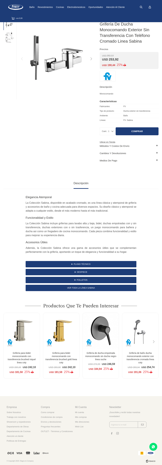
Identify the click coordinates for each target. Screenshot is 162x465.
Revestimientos (54, 7)
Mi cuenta (79, 412)
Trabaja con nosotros (16, 417)
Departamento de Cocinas (19, 431)
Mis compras (81, 417)
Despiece (82, 272)
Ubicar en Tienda (107, 142)
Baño (41, 7)
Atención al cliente (124, 7)
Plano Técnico (82, 264)
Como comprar (47, 412)
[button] (91, 59)
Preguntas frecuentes (50, 426)
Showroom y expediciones (19, 422)
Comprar (137, 131)
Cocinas (69, 7)
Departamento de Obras (18, 426)
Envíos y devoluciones (51, 422)
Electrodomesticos (85, 7)
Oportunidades (105, 7)
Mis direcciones (82, 422)
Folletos (82, 280)
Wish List (79, 426)
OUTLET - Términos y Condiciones (57, 431)
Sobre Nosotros (14, 412)
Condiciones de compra (51, 417)
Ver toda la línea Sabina (81, 288)
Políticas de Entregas (16, 441)
